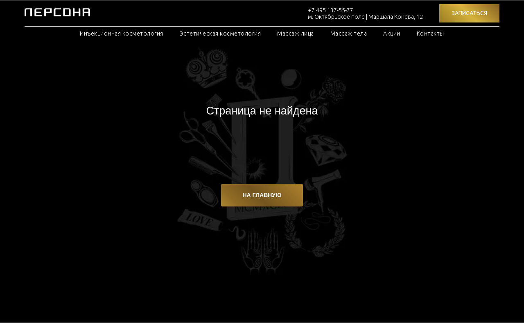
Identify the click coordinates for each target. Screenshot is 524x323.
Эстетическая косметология (220, 33)
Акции (391, 33)
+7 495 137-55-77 (330, 10)
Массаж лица (295, 33)
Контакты (430, 33)
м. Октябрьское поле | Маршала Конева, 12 (365, 16)
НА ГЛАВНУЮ (262, 195)
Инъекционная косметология (121, 33)
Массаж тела (348, 33)
